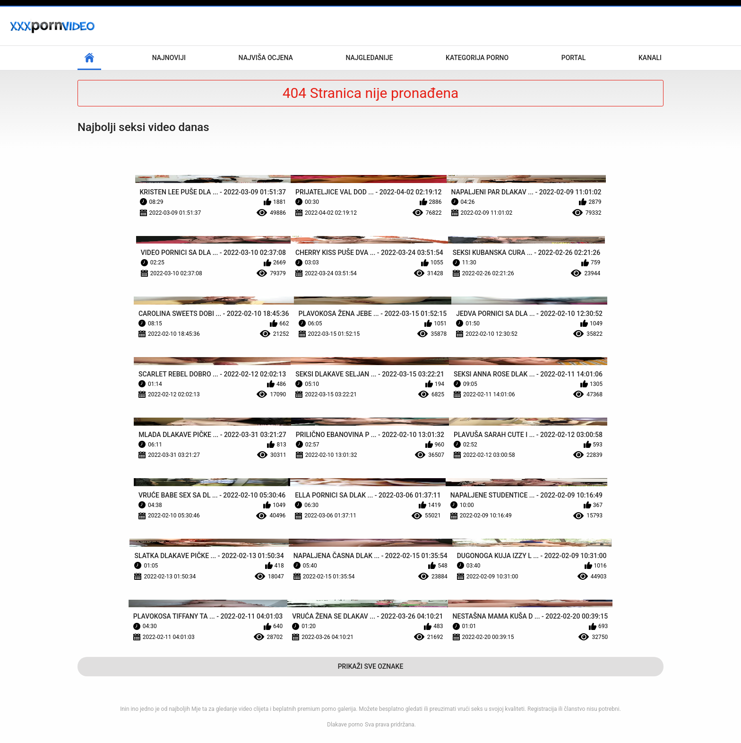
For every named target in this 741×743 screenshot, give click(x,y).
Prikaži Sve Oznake (371, 666)
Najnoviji (169, 57)
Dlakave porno (345, 724)
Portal (573, 57)
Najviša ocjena (266, 57)
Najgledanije (369, 57)
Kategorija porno (477, 57)
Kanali (650, 57)
